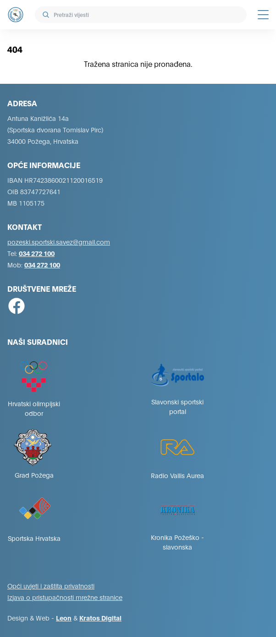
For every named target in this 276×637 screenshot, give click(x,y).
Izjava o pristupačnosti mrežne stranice (64, 597)
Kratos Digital (100, 617)
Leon (64, 617)
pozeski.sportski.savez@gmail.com (58, 241)
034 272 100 (37, 253)
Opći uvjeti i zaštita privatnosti (50, 585)
